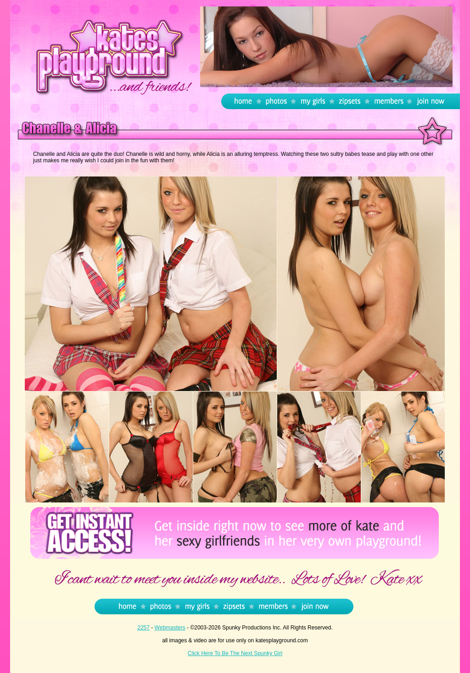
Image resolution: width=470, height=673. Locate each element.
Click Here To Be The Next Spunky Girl (235, 653)
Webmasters (170, 627)
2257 (143, 627)
